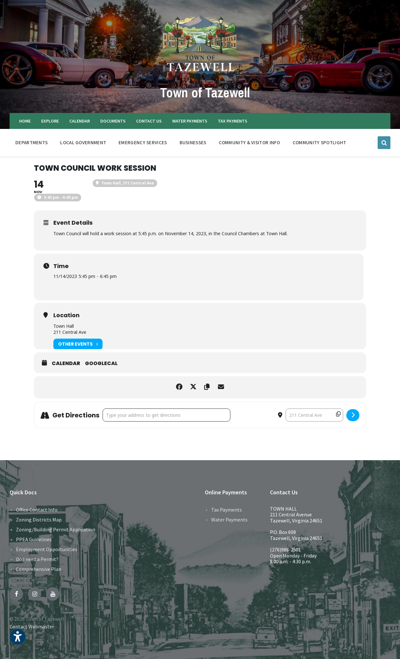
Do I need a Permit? (37, 559)
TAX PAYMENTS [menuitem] (232, 121)
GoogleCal (101, 363)
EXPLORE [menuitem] (50, 121)
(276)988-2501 (285, 549)
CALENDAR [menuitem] (79, 121)
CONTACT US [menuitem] (149, 121)
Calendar (66, 363)
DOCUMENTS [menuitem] (113, 121)
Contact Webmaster (32, 626)
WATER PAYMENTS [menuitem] (189, 121)
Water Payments (229, 519)
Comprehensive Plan (38, 569)
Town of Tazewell (205, 91)
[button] (17, 641)
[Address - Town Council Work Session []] (166, 415)
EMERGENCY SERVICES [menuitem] (143, 142)
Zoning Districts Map (39, 519)
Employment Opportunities (46, 549)
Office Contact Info (37, 509)
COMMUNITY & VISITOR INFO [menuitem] (249, 142)
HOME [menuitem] (25, 121)
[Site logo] (200, 77)
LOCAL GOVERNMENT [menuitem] (83, 142)
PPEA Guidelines (34, 539)
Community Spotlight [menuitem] (319, 142)
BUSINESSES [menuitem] (193, 142)
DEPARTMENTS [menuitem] (31, 142)
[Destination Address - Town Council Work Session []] (314, 415)
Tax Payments (226, 509)
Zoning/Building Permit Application (55, 529)
